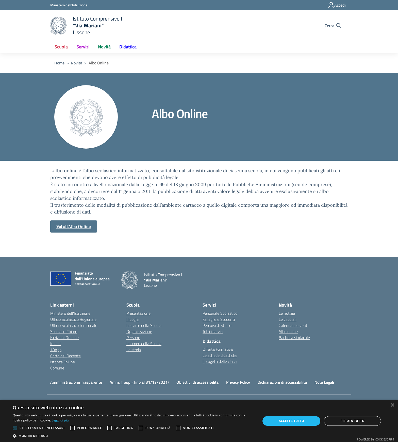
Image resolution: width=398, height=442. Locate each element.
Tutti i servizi (213, 331)
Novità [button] (104, 46)
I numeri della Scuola (143, 344)
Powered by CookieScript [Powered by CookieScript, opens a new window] (375, 439)
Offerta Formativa (218, 349)
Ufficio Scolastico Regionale (73, 319)
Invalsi (55, 344)
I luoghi (132, 319)
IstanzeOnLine (62, 362)
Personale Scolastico (220, 313)
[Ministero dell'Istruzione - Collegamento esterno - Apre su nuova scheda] (68, 5)
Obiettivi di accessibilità (197, 382)
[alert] (199, 421)
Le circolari (287, 319)
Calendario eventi (293, 325)
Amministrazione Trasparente (76, 382)
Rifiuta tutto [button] (352, 421)
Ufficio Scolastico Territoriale (73, 325)
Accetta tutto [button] (291, 421)
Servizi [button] (82, 46)
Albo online (288, 331)
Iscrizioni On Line (64, 337)
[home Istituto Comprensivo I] (86, 25)
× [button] (392, 405)
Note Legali (324, 382)
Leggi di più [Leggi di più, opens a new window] (60, 420)
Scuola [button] (61, 46)
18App (55, 350)
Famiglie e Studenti (219, 319)
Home (59, 63)
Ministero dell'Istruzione (70, 313)
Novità (76, 63)
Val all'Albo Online (73, 226)
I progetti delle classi (220, 361)
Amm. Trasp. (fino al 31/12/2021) (139, 382)
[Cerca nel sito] (333, 25)
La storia (133, 350)
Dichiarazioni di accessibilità (282, 382)
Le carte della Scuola (143, 325)
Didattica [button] (128, 46)
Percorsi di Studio (217, 325)
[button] (133, 435)
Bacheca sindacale (294, 337)
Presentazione (138, 313)
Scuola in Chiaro (63, 331)
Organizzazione (139, 331)
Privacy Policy (238, 382)
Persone (133, 337)
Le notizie (287, 313)
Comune (57, 368)
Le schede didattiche (220, 355)
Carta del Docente (65, 356)
